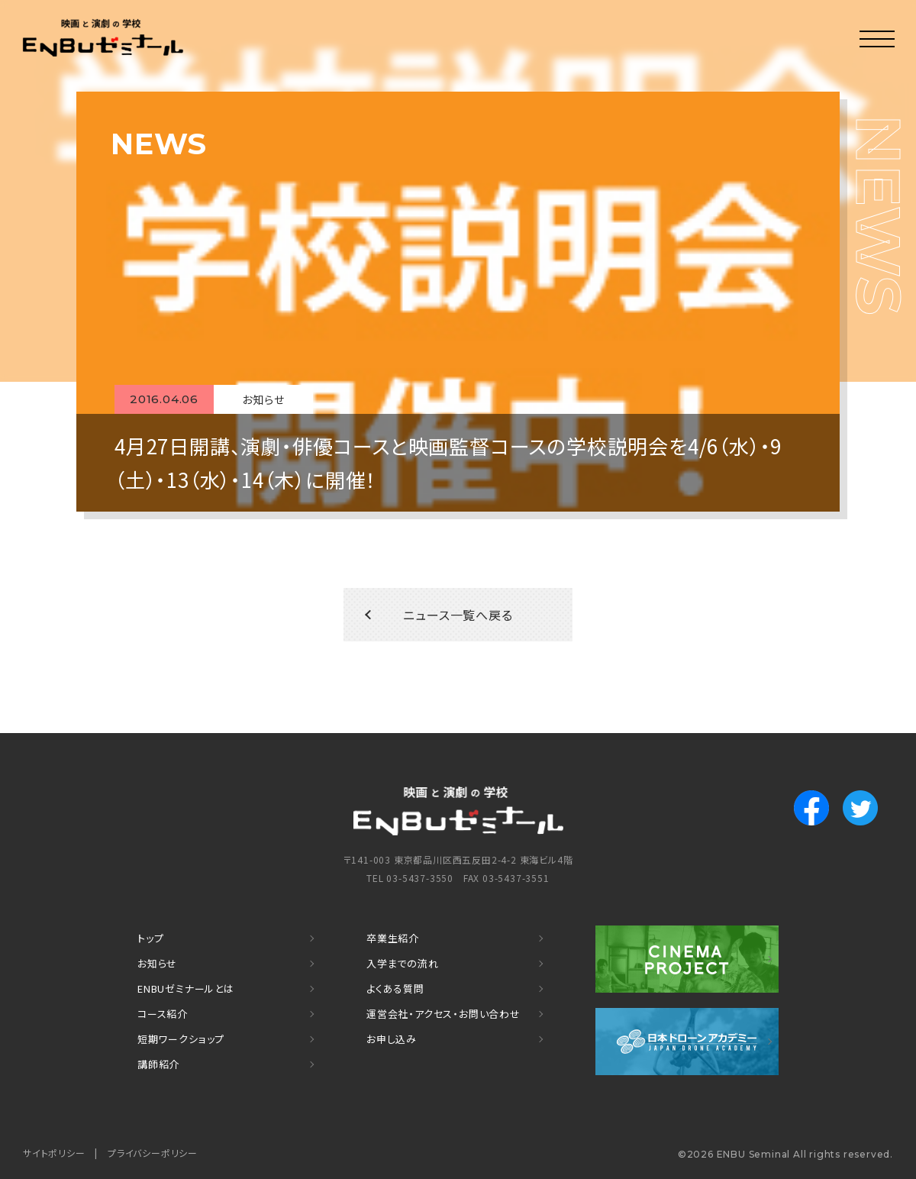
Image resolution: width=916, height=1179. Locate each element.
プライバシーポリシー (153, 1152)
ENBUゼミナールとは (185, 988)
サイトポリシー (54, 1152)
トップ (150, 938)
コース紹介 (162, 1013)
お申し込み (391, 1039)
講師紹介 (158, 1064)
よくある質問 (395, 988)
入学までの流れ (402, 963)
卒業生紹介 (392, 938)
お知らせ (157, 963)
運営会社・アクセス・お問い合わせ (443, 1013)
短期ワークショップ (180, 1039)
